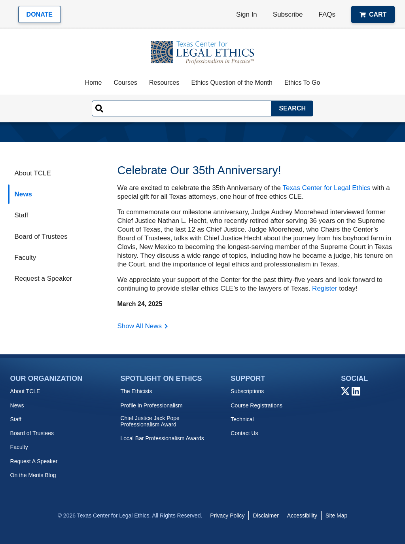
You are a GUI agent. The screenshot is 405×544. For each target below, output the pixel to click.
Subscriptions (247, 391)
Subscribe (288, 14)
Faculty (25, 257)
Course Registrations (256, 405)
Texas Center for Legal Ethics (326, 188)
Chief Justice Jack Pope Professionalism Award (149, 421)
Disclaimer (265, 515)
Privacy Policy (227, 515)
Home (93, 82)
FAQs (326, 14)
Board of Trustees (40, 236)
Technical (242, 419)
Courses (125, 82)
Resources (164, 82)
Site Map (336, 515)
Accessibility (302, 515)
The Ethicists (136, 391)
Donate (39, 14)
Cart (373, 14)
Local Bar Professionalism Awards (162, 438)
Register (324, 288)
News (23, 194)
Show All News (139, 326)
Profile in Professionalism (151, 405)
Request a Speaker (43, 278)
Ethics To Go (302, 82)
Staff (21, 215)
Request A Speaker (34, 461)
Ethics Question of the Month (231, 82)
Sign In (246, 14)
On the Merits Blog (33, 475)
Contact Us (244, 433)
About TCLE (32, 173)
